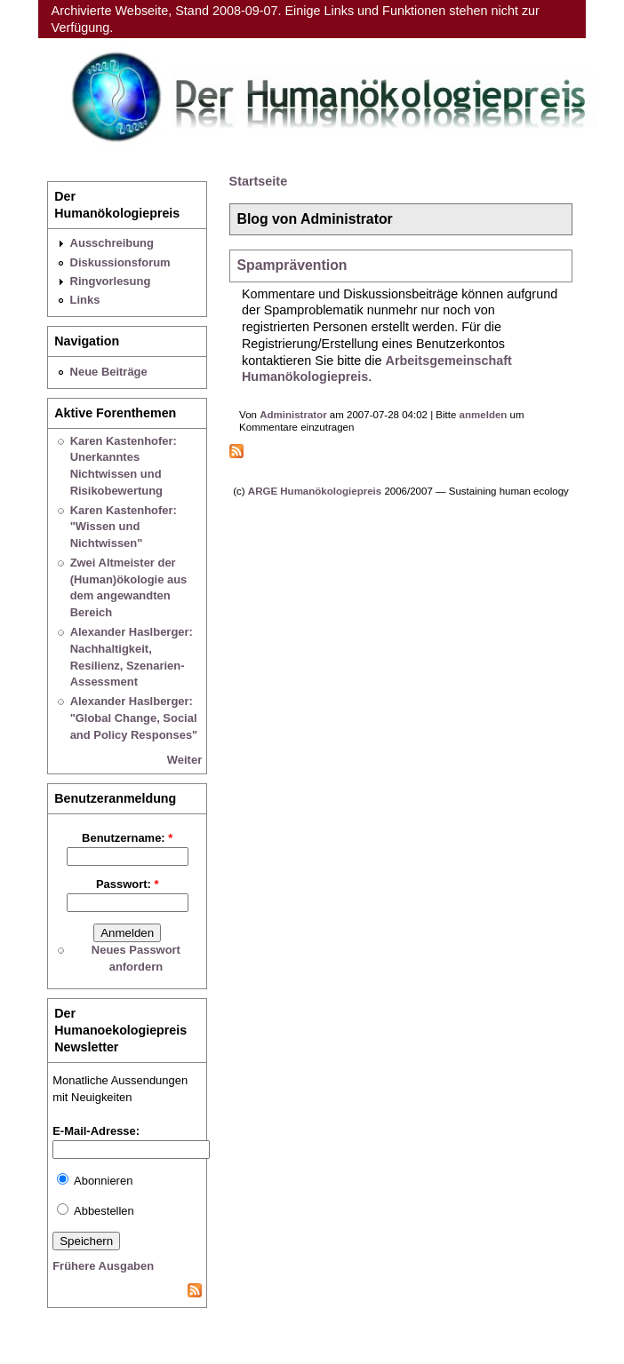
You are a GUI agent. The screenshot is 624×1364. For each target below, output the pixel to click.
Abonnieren (94, 1180)
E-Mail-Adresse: (96, 1131)
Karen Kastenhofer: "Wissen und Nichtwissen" (123, 527)
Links (85, 299)
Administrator (293, 414)
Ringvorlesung (110, 281)
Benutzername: (127, 838)
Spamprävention (291, 265)
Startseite (258, 181)
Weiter (184, 759)
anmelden (484, 414)
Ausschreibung (112, 243)
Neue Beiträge (109, 371)
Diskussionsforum (120, 262)
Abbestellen (95, 1210)
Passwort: (127, 884)
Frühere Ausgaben (103, 1266)
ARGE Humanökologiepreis (314, 491)
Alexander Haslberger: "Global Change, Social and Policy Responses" (134, 717)
